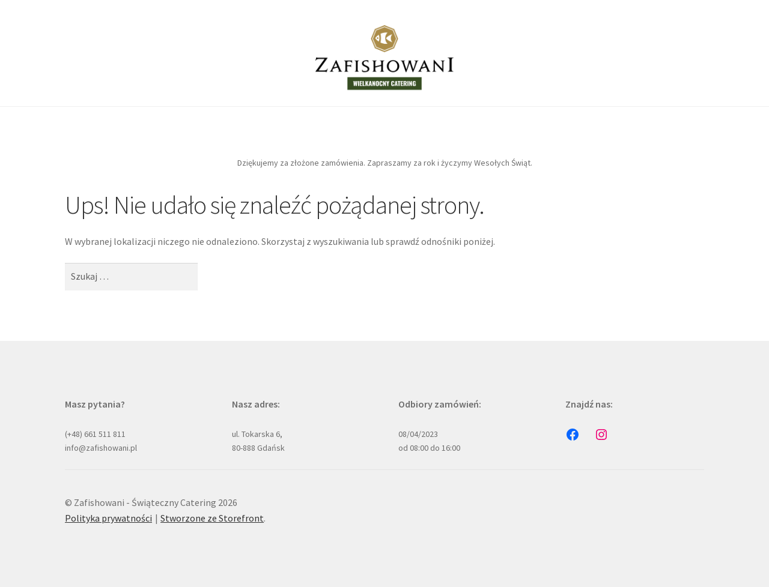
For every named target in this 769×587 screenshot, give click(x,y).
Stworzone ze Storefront (212, 518)
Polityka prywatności (108, 518)
